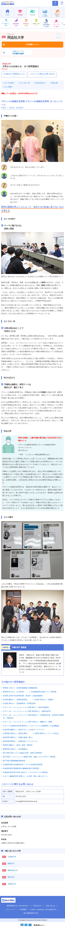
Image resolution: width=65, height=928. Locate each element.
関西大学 (11, 863)
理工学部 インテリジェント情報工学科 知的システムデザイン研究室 (29, 757)
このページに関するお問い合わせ (42, 74)
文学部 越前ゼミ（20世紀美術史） (16, 700)
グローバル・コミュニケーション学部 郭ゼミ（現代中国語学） (26, 707)
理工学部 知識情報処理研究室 (14, 761)
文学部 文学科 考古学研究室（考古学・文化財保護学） (23, 696)
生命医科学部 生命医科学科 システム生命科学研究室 (22, 764)
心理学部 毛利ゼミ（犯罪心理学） (16, 733)
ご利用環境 (23, 909)
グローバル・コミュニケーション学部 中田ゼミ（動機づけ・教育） (28, 722)
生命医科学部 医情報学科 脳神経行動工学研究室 (21, 768)
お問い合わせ (50, 906)
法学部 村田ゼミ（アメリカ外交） (47, 733)
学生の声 (54, 83)
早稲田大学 (12, 884)
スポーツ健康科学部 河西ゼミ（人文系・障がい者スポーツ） (26, 776)
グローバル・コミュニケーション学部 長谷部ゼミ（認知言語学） (27, 711)
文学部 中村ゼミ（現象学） (44, 700)
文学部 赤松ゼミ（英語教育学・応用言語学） (20, 703)
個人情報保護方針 (30, 913)
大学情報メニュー (32, 44)
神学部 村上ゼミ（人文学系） (14, 692)
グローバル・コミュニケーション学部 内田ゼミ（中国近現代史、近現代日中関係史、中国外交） (33, 716)
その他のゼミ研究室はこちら (14, 74)
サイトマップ (10, 909)
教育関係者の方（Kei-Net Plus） (18, 906)
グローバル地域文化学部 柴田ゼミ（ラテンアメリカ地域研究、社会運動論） (31, 726)
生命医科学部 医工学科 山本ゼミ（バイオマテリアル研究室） (26, 772)
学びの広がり (40, 83)
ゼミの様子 (8, 87)
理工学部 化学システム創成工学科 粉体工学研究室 (22, 753)
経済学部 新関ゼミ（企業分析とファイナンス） (21, 741)
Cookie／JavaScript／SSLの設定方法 (43, 909)
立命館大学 (12, 857)
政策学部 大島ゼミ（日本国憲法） (16, 749)
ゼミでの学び (9, 83)
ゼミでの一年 (25, 83)
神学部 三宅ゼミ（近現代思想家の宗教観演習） (21, 688)
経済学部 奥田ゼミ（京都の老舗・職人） (18, 737)
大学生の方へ (37, 906)
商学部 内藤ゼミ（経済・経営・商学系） (18, 745)
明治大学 (11, 877)
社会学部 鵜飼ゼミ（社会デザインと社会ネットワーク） (24, 730)
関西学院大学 (13, 870)
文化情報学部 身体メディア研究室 (43, 692)
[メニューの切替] (62, 3)
